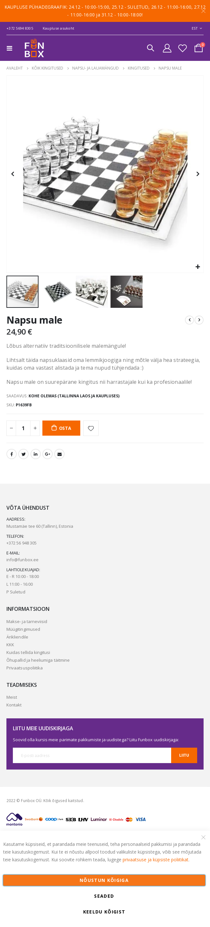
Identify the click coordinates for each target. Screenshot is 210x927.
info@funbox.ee (22, 560)
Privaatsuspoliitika (24, 668)
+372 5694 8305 (19, 28)
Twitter (23, 454)
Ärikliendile (17, 637)
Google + (47, 454)
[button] (197, 267)
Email (59, 454)
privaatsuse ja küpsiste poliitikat (155, 859)
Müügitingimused (23, 629)
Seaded (104, 896)
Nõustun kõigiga (104, 880)
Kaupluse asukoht (58, 28)
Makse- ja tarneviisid (26, 621)
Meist (11, 697)
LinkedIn (36, 454)
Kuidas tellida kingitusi (28, 652)
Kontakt (14, 705)
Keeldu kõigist (104, 912)
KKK (10, 645)
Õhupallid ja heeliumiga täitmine (38, 660)
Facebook (11, 454)
